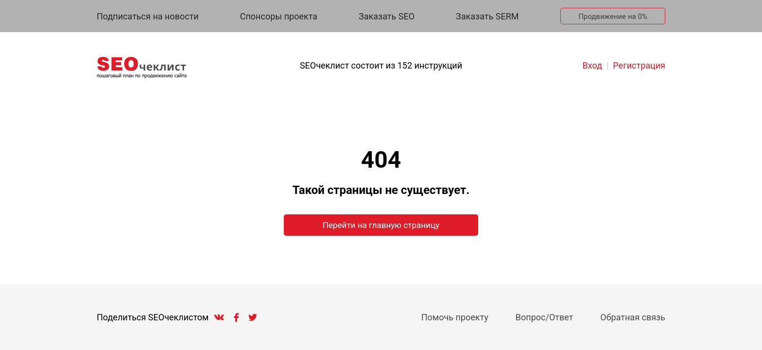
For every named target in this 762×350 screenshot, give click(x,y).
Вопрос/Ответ (544, 317)
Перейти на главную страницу (381, 225)
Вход (592, 65)
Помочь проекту (454, 317)
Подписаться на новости (148, 16)
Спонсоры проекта (278, 16)
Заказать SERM (487, 16)
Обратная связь (632, 317)
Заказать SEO (387, 16)
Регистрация (639, 65)
